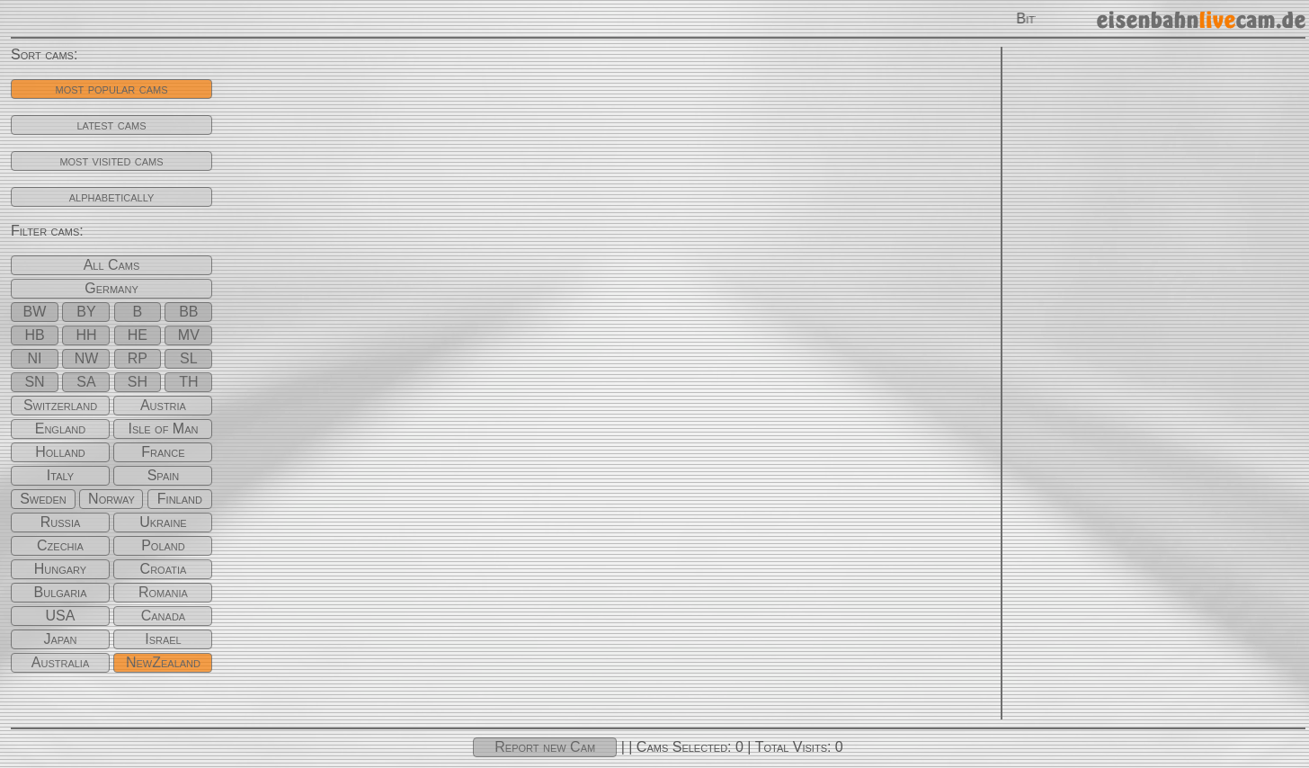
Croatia (163, 568)
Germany (111, 288)
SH (137, 381)
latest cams (112, 124)
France (162, 452)
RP (137, 358)
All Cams (112, 264)
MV (189, 335)
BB (188, 311)
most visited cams (111, 160)
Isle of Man (163, 428)
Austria (163, 405)
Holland (60, 452)
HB (34, 335)
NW (87, 358)
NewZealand (163, 662)
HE (137, 335)
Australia (60, 662)
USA (61, 615)
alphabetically (112, 196)
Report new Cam (544, 747)
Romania (163, 592)
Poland (163, 545)
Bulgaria (60, 592)
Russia (60, 522)
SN (34, 381)
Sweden (43, 498)
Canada (163, 615)
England (60, 428)
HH (86, 335)
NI (35, 358)
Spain (163, 475)
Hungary (60, 568)
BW (35, 311)
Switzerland (60, 405)
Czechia (60, 545)
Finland (179, 498)
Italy (60, 475)
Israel (163, 639)
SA (85, 381)
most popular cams (111, 88)
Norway (111, 498)
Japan (59, 639)
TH (188, 381)
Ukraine (163, 522)
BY (85, 311)
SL (189, 358)
